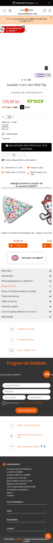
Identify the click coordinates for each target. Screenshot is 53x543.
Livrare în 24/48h (15, 472)
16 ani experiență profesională (21, 487)
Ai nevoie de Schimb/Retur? (19, 469)
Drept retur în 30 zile (16, 478)
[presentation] (3, 221)
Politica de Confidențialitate (31, 403)
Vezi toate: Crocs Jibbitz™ (32, 258)
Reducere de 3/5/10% (16, 484)
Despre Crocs (26, 286)
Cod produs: (15, 93)
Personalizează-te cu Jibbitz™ (26, 280)
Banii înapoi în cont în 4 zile (19, 481)
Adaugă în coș (18, 245)
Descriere (26, 270)
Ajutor (10, 493)
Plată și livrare (26, 301)
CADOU (10, 19)
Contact (10, 496)
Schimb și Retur (26, 306)
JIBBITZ (30, 21)
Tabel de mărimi (26, 296)
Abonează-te (26, 410)
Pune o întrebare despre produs (26, 291)
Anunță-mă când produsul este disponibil (26, 147)
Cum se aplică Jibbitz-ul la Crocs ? (26, 311)
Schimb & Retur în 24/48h (18, 475)
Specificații (26, 275)
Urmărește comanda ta (17, 490)
